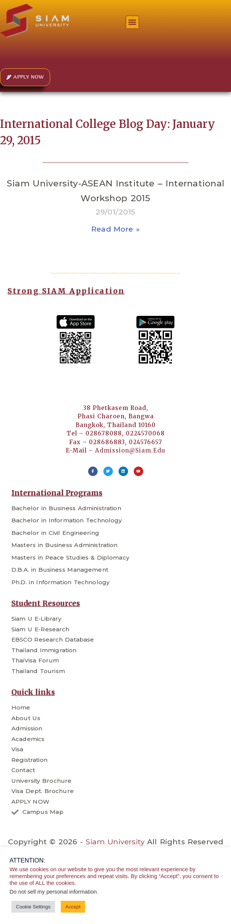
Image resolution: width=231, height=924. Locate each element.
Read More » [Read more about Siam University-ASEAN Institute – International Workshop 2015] (115, 228)
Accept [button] (73, 907)
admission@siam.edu (130, 450)
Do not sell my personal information (53, 892)
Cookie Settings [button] (33, 907)
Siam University (114, 841)
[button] (132, 22)
